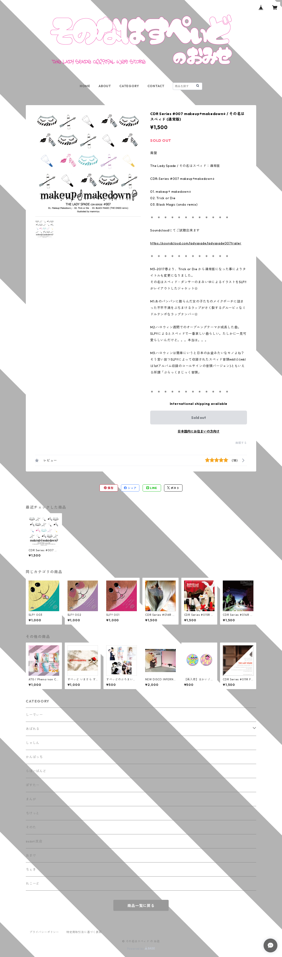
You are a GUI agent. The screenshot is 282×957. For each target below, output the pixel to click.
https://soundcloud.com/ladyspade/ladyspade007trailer (195, 243)
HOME (85, 86)
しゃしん (32, 743)
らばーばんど (36, 771)
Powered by (141, 948)
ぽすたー (32, 785)
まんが (31, 799)
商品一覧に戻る (141, 905)
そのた (31, 827)
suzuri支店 (34, 841)
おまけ (31, 855)
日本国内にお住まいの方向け (199, 431)
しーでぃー (34, 715)
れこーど (32, 883)
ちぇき (31, 869)
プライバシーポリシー (44, 932)
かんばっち (34, 757)
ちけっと (32, 813)
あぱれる (32, 729)
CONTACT (156, 86)
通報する (241, 442)
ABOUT (105, 86)
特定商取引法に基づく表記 (84, 932)
